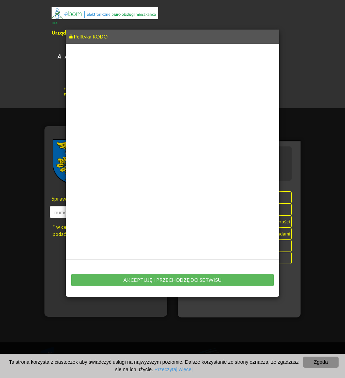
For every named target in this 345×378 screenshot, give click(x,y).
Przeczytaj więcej (173, 369)
